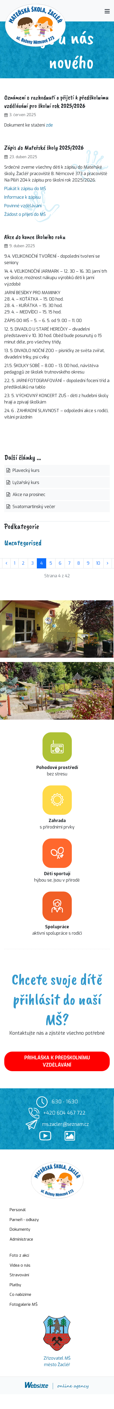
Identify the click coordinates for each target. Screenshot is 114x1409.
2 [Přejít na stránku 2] (23, 563)
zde (49, 125)
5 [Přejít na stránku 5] (50, 563)
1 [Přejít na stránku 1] (14, 563)
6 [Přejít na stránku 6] (60, 563)
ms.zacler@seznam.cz (65, 1124)
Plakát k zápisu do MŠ (25, 188)
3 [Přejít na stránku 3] (32, 563)
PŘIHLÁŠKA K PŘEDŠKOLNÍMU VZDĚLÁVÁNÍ (57, 1061)
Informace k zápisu (22, 197)
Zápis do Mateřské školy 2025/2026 (44, 147)
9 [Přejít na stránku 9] (88, 563)
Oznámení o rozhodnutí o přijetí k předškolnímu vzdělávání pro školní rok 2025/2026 (56, 101)
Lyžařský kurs (25, 482)
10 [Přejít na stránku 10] (98, 563)
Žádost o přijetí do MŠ (25, 214)
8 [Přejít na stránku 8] (78, 563)
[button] (107, 11)
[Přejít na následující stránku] (107, 563)
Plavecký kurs (25, 470)
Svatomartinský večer (33, 506)
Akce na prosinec (28, 494)
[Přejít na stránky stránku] (6, 563)
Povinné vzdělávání (23, 206)
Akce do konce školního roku (34, 237)
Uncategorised (23, 542)
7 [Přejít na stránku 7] (69, 563)
